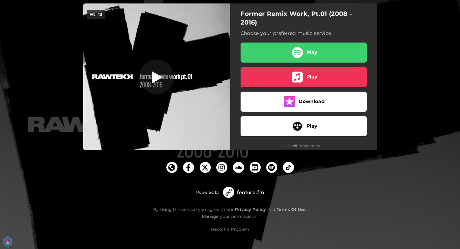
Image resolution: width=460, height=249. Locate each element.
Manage (210, 216)
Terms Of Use (291, 209)
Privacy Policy (250, 209)
